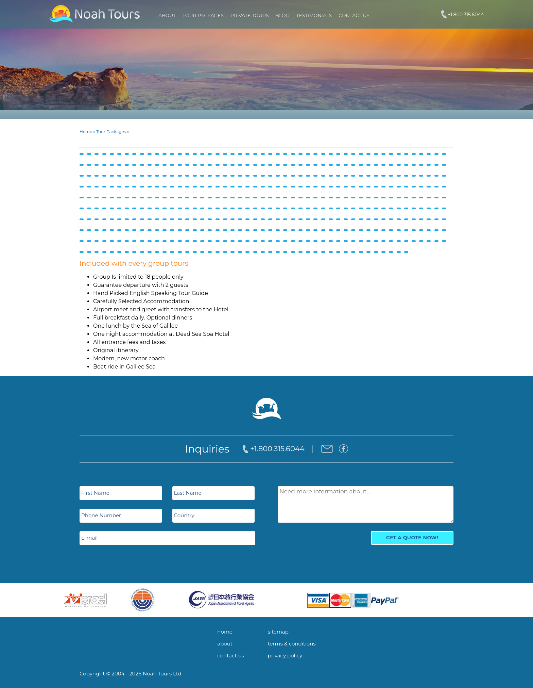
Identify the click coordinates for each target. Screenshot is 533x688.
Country (184, 515)
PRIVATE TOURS (249, 15)
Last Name (188, 492)
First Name (95, 492)
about (225, 643)
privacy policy (285, 655)
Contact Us (354, 15)
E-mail (89, 537)
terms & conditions (292, 643)
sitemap (278, 631)
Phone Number (101, 515)
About (167, 15)
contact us (230, 655)
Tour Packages (111, 131)
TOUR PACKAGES (203, 15)
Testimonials (314, 15)
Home (86, 131)
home (225, 631)
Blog (283, 15)
